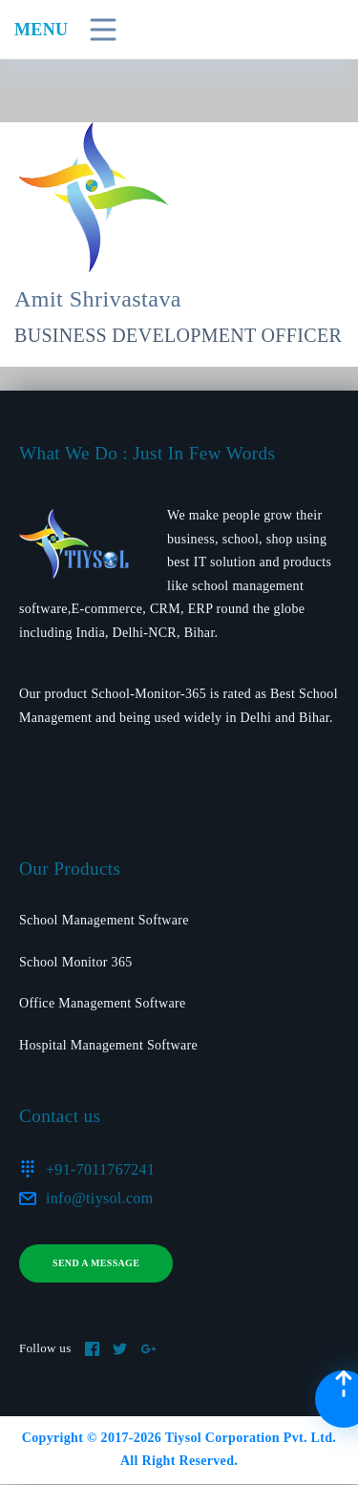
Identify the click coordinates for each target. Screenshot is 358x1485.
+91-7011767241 (100, 1169)
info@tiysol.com (99, 1198)
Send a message (96, 1263)
